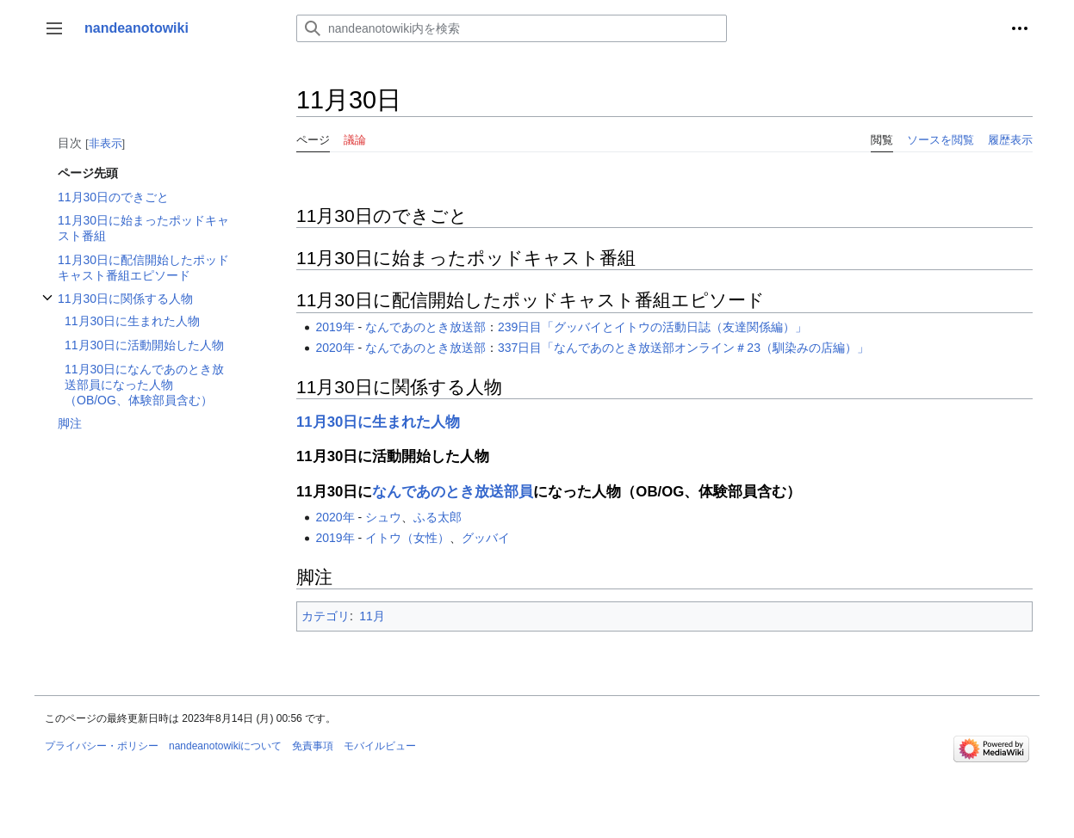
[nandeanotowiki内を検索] (511, 28)
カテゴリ (325, 616)
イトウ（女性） (407, 538)
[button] (54, 28)
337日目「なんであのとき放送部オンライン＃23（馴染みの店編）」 (683, 347)
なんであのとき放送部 (425, 327)
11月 (372, 616)
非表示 (105, 143)
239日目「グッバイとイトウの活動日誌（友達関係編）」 (652, 327)
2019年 (334, 327)
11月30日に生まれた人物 (378, 422)
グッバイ (486, 538)
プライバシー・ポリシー (101, 746)
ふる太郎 (437, 517)
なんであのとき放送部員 (452, 492)
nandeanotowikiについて (225, 746)
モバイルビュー (380, 746)
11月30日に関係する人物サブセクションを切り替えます (47, 306)
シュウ (383, 517)
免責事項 (312, 746)
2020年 (334, 347)
